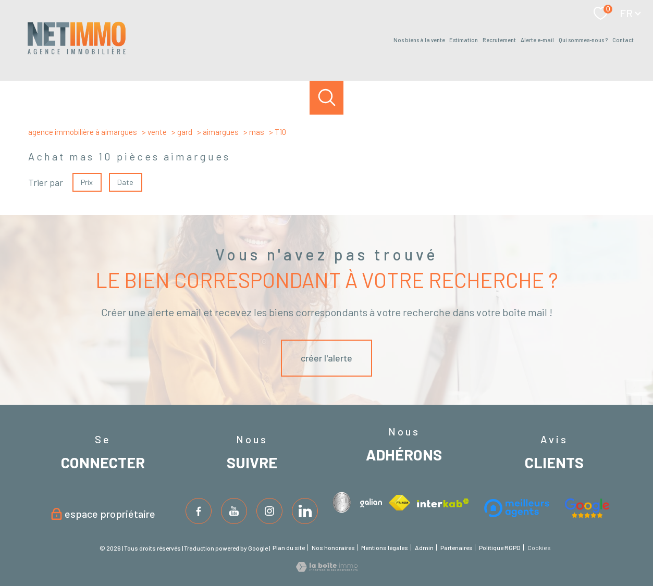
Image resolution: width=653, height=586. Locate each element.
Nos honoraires (333, 547)
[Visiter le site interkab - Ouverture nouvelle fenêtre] (343, 502)
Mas (256, 131)
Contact (623, 40)
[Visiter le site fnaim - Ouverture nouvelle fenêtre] (399, 502)
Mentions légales (384, 547)
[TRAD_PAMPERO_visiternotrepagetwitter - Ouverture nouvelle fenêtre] (234, 511)
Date (126, 181)
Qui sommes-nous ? (583, 40)
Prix (87, 181)
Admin (424, 547)
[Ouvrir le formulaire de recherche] (326, 98)
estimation (463, 40)
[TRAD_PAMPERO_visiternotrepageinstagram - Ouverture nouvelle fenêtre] (269, 511)
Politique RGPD (500, 547)
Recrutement (499, 40)
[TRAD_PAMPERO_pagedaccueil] (76, 53)
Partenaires (456, 547)
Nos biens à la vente (419, 40)
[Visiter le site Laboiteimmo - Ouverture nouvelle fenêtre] (326, 568)
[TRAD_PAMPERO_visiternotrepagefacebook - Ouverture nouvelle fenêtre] (199, 511)
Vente (157, 131)
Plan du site (289, 547)
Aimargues (221, 131)
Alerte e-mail (537, 40)
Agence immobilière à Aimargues (82, 131)
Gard (184, 131)
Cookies (539, 547)
